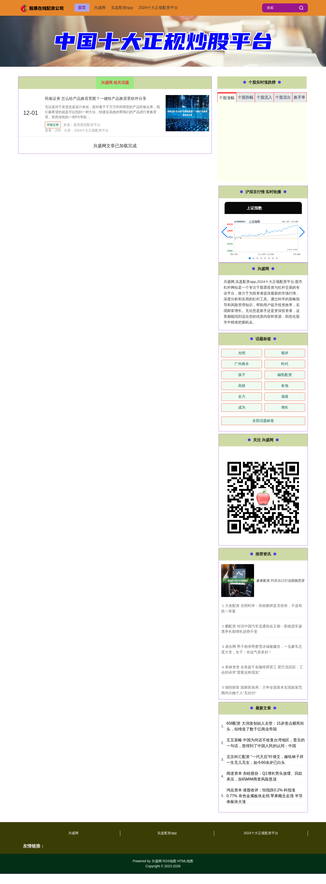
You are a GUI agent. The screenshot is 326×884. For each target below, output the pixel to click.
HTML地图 (185, 861)
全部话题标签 (263, 421)
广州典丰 (241, 364)
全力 (241, 396)
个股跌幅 (245, 97)
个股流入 (264, 97)
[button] (224, 232)
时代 (284, 364)
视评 (284, 353)
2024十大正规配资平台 (158, 8)
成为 (241, 407)
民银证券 (53, 124)
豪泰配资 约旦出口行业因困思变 (280, 580)
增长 (284, 407)
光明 (241, 353)
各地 (284, 385)
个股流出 (283, 97)
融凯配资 (284, 375)
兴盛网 (100, 8)
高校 (241, 385)
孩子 (241, 375)
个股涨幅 (226, 98)
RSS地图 (169, 861)
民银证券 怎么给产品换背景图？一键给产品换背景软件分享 (95, 98)
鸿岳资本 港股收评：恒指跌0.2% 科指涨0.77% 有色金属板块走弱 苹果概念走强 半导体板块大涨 (265, 796)
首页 (82, 8)
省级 (284, 396)
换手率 (299, 97)
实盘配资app (122, 8)
